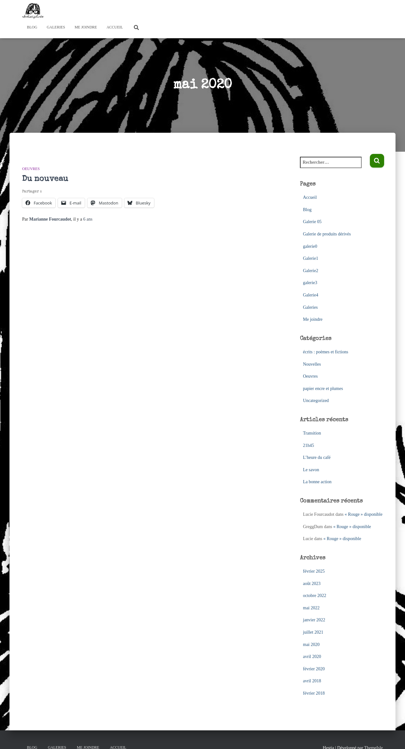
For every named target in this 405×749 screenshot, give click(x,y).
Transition (312, 433)
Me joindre (86, 27)
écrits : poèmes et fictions (325, 352)
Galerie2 (310, 270)
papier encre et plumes (323, 388)
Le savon (311, 469)
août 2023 (312, 583)
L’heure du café (317, 457)
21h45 (308, 445)
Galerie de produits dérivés (327, 234)
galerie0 (310, 246)
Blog (32, 27)
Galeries (56, 27)
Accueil (115, 27)
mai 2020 (311, 644)
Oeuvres (31, 169)
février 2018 (314, 693)
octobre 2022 (314, 595)
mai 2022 (311, 608)
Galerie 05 (312, 221)
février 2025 (314, 571)
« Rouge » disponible (363, 514)
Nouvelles (312, 364)
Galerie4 (310, 295)
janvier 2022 (314, 620)
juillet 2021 (313, 632)
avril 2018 (312, 681)
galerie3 (310, 282)
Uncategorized (316, 400)
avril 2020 (312, 656)
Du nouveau (45, 179)
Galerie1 (310, 258)
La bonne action (317, 481)
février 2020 (314, 669)
